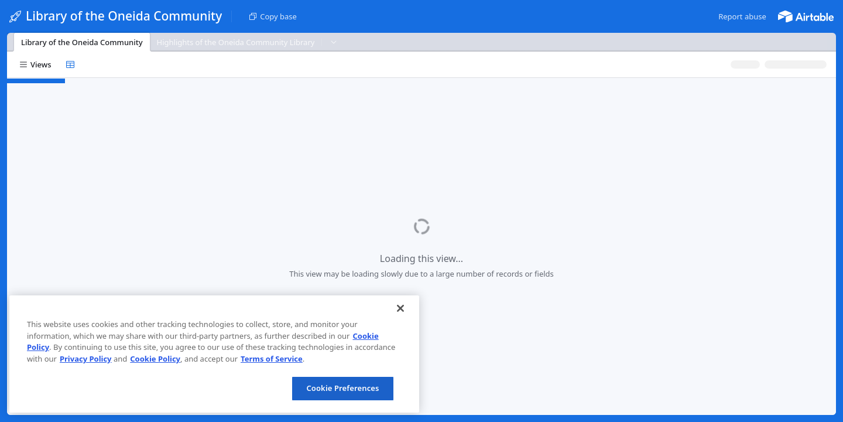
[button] (742, 16)
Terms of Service (272, 358)
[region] (214, 354)
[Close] (400, 308)
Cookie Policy (155, 358)
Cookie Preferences (342, 388)
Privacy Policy (86, 358)
